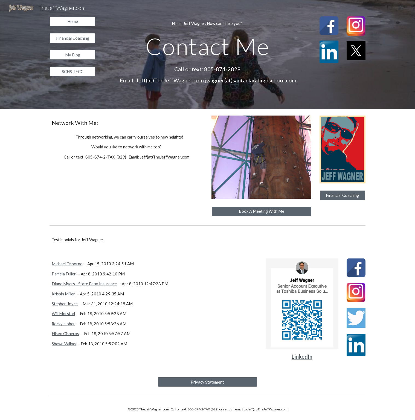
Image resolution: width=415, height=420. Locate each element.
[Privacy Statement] (207, 382)
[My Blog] (72, 54)
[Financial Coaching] (72, 38)
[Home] (72, 21)
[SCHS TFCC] (72, 71)
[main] (208, 23)
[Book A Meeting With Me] (261, 211)
